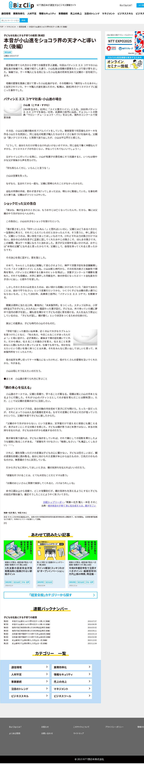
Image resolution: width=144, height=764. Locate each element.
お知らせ (45, 726)
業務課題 (8, 582)
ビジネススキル (20, 696)
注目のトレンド (19, 689)
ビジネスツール (62, 696)
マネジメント (11, 26)
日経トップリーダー (53, 502)
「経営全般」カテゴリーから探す (50, 594)
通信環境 (16, 667)
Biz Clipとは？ (126, 5)
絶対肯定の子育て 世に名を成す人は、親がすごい (72, 505)
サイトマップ (78, 733)
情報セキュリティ (63, 674)
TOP (1, 26)
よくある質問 (14, 733)
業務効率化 (60, 667)
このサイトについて (81, 726)
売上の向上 (60, 681)
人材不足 (16, 674)
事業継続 (16, 681)
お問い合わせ (47, 733)
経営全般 (22, 26)
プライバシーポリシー (114, 726)
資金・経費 (25, 582)
